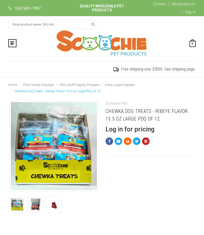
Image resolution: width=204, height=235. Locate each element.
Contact (159, 4)
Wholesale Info (184, 4)
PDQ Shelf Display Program (79, 85)
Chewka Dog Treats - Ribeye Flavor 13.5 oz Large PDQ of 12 (57, 91)
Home (12, 85)
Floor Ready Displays (38, 85)
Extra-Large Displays (120, 85)
